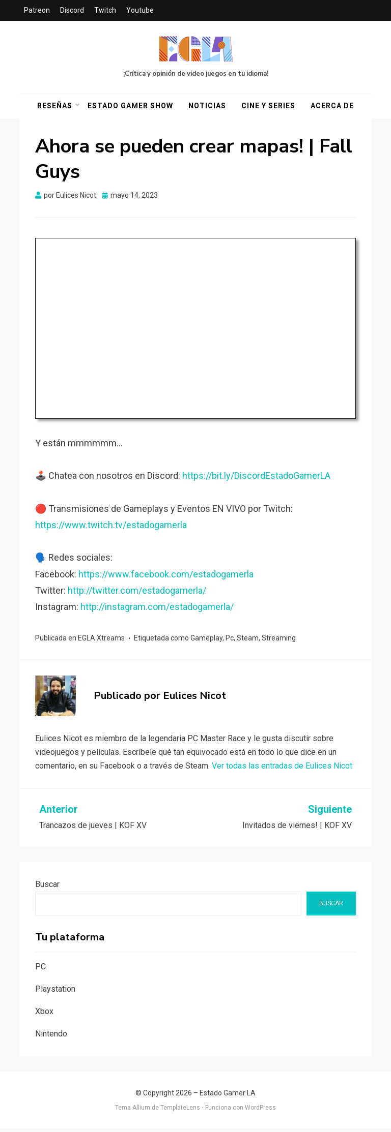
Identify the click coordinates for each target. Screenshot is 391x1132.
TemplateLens (180, 1110)
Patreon (37, 10)
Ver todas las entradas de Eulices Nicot (282, 769)
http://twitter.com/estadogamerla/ (137, 594)
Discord (72, 10)
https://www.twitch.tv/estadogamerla (111, 528)
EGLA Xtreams (101, 641)
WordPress (260, 1110)
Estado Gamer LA (228, 1096)
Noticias (207, 108)
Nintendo (51, 1037)
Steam (248, 641)
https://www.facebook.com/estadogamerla (166, 577)
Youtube (140, 10)
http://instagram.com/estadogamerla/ (157, 610)
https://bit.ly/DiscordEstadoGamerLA (256, 479)
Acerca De (332, 108)
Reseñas (54, 108)
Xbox (44, 1015)
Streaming (279, 641)
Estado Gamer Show (130, 108)
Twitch (105, 10)
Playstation (55, 992)
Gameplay (206, 641)
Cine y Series (268, 108)
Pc (230, 641)
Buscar (47, 887)
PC (40, 970)
